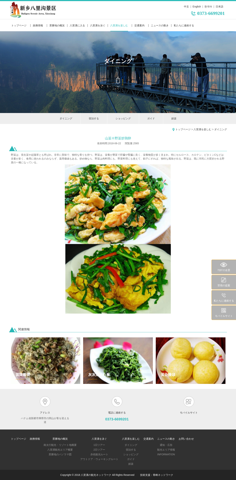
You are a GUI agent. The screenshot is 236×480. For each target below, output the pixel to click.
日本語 (219, 6)
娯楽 (173, 118)
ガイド (151, 118)
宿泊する (94, 118)
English (197, 6)
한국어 (208, 6)
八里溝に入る (77, 25)
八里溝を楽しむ (119, 25)
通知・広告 (166, 444)
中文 (186, 6)
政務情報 (38, 25)
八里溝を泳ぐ (97, 25)
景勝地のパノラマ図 (60, 454)
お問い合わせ (186, 438)
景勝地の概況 (57, 25)
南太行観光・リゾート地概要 (60, 444)
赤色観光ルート (99, 454)
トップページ (19, 25)
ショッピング (123, 118)
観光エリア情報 (166, 449)
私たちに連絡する (184, 25)
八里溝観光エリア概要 (60, 449)
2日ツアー (99, 449)
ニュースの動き (160, 25)
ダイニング (66, 118)
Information (166, 454)
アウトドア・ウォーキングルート (99, 459)
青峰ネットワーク (163, 474)
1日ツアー (99, 444)
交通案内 (139, 25)
